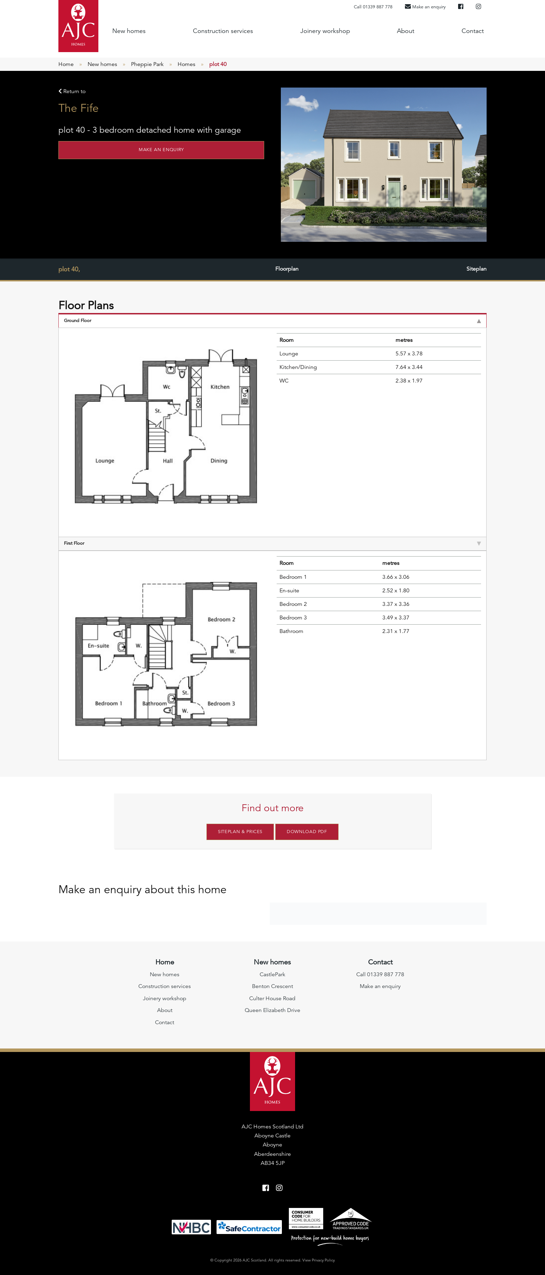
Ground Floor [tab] (272, 320)
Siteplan (476, 269)
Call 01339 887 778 (373, 7)
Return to (72, 91)
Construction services (223, 30)
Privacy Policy (323, 1260)
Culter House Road (272, 998)
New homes (129, 30)
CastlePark (272, 974)
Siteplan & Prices (240, 831)
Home (66, 64)
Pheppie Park (147, 64)
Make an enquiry (161, 150)
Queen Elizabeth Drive (272, 1009)
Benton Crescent (272, 986)
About (405, 30)
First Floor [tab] (272, 543)
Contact (473, 30)
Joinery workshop (325, 30)
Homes (186, 64)
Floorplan (287, 269)
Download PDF (307, 831)
